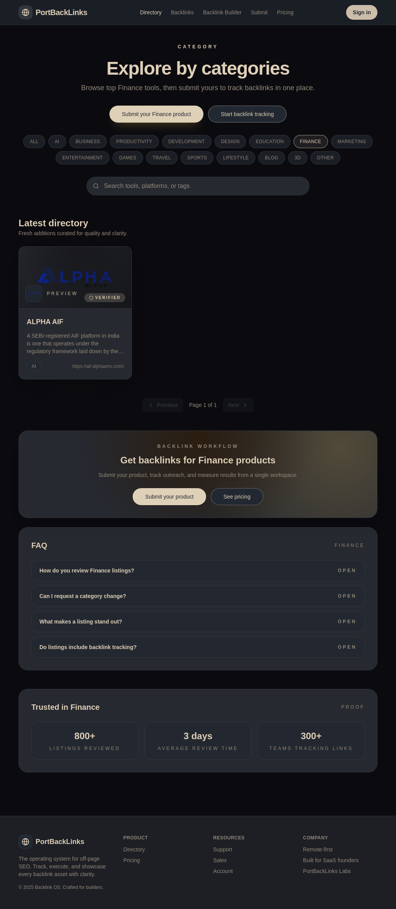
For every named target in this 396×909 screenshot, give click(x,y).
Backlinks (182, 12)
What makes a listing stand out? (198, 622)
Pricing (285, 12)
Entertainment (82, 158)
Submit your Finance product (156, 114)
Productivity (134, 141)
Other (325, 158)
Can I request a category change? (198, 596)
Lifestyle (236, 158)
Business (88, 141)
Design (230, 141)
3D (298, 158)
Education (269, 141)
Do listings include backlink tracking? (198, 647)
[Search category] (198, 186)
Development (187, 141)
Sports (197, 158)
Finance (310, 141)
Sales (220, 860)
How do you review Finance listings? (198, 570)
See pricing (237, 497)
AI (57, 141)
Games (128, 158)
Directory (151, 12)
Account (223, 871)
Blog (271, 158)
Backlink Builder (222, 12)
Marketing (352, 141)
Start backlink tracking (247, 114)
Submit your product (169, 497)
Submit (259, 12)
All (34, 141)
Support (222, 849)
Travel (162, 158)
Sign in (362, 12)
